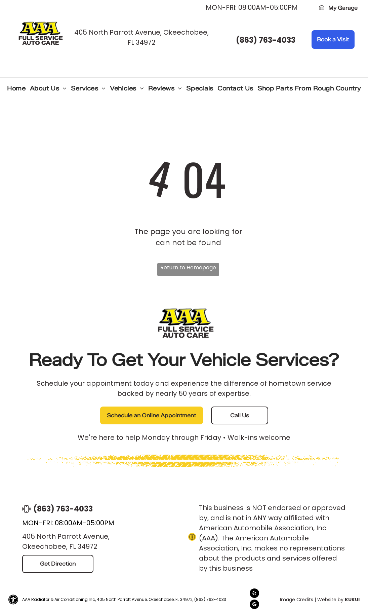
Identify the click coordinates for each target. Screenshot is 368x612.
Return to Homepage (188, 267)
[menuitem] (16, 90)
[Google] (254, 605)
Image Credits (296, 599)
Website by (330, 599)
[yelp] (254, 594)
